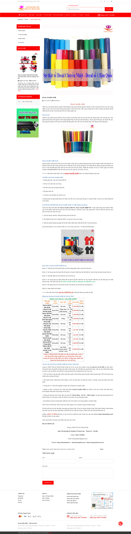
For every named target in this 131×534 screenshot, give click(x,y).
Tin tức (26, 19)
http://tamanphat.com (78, 442)
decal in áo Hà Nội (98, 367)
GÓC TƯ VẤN (21, 48)
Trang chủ (20, 496)
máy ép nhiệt (59, 449)
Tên (43, 457)
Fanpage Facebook (25, 96)
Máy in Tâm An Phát (27, 101)
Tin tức (19, 500)
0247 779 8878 (109, 15)
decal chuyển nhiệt (51, 449)
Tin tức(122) (21, 42)
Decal (44, 117)
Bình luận (45, 466)
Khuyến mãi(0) (21, 38)
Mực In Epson (46, 498)
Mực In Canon (46, 500)
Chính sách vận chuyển (73, 498)
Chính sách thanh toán (73, 496)
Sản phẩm (20, 498)
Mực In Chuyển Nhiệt (47, 496)
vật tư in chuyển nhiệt (68, 449)
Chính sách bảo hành (72, 502)
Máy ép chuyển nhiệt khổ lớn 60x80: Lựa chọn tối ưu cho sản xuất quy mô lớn (28, 76)
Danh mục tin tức (24, 26)
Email (81, 457)
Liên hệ (20, 502)
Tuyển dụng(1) (21, 30)
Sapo (50, 532)
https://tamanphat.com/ (105, 414)
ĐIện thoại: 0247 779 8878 (78, 517)
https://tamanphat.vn (63, 442)
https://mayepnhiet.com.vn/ (95, 442)
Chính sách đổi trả (71, 500)
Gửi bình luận (48, 482)
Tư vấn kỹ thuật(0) (22, 34)
